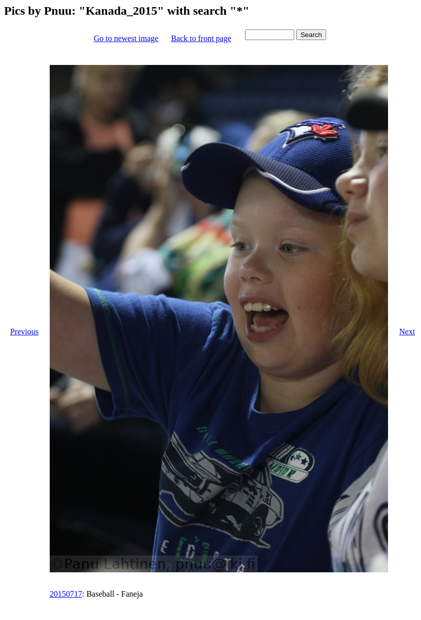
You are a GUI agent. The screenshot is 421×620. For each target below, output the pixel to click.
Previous (24, 331)
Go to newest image (126, 38)
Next (407, 331)
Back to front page (201, 38)
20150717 (66, 594)
